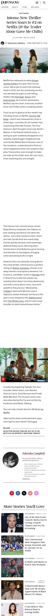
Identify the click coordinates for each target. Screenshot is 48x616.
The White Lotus (16, 301)
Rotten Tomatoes (21, 268)
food (24, 7)
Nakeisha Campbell (16, 43)
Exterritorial (9, 100)
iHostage (19, 97)
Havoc (28, 97)
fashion (4, 7)
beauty (15, 7)
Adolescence (35, 298)
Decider (36, 275)
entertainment (24, 13)
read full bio (26, 478)
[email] (36, 493)
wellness (35, 7)
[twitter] (24, 493)
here (34, 422)
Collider (7, 291)
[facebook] (18, 493)
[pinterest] (3, 70)
